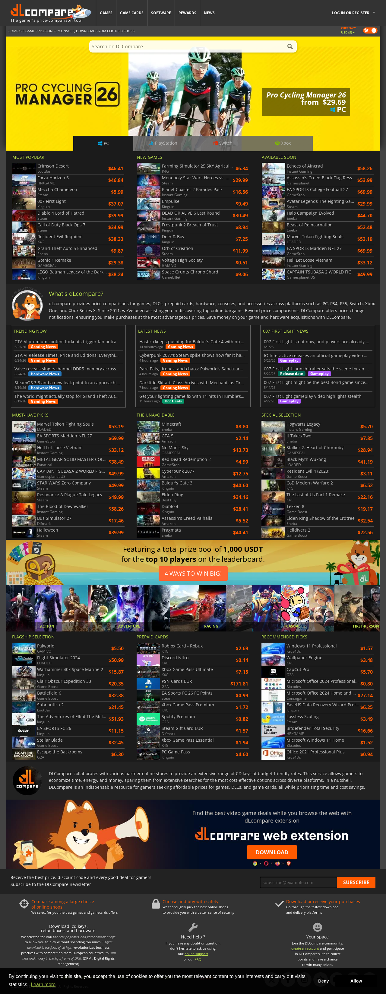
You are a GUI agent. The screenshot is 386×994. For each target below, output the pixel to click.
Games (106, 12)
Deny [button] (323, 981)
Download (272, 852)
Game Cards (132, 12)
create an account (305, 948)
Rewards (187, 12)
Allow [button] (356, 981)
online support (196, 953)
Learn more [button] (43, 984)
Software (161, 12)
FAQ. (198, 959)
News (209, 12)
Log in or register (350, 12)
